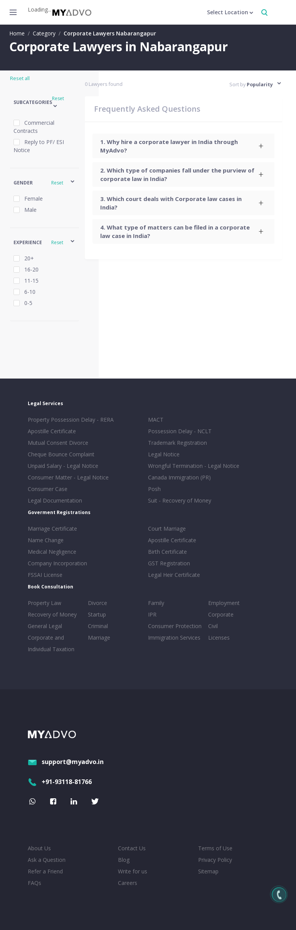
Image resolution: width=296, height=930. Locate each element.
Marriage (99, 637)
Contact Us (132, 848)
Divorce (97, 603)
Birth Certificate (167, 551)
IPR (152, 614)
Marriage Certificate (52, 528)
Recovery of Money (52, 614)
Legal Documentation (55, 500)
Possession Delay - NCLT (180, 431)
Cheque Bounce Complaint (61, 454)
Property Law (44, 603)
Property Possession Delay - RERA (71, 419)
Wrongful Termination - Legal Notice (193, 465)
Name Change (46, 540)
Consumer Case (47, 489)
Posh (154, 489)
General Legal (45, 626)
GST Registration (169, 563)
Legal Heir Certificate (174, 574)
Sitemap (208, 871)
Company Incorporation (57, 563)
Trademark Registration (177, 442)
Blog (124, 859)
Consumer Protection (175, 626)
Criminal (98, 626)
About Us (39, 848)
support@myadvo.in (66, 761)
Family (156, 603)
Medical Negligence (52, 551)
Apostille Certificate (52, 431)
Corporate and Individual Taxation (51, 643)
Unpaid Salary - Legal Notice (63, 465)
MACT (155, 419)
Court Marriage (167, 528)
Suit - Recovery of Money (179, 500)
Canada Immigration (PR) (179, 477)
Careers (127, 882)
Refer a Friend (45, 871)
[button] (44, 102)
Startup (97, 614)
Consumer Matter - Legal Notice (68, 477)
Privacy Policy (215, 859)
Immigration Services (174, 637)
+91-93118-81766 (60, 782)
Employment (224, 603)
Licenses (219, 637)
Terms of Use (215, 848)
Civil (213, 626)
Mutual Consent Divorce (58, 442)
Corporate (221, 614)
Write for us (132, 871)
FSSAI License (45, 574)
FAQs (34, 882)
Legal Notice (164, 454)
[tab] (183, 146)
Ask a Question (47, 859)
